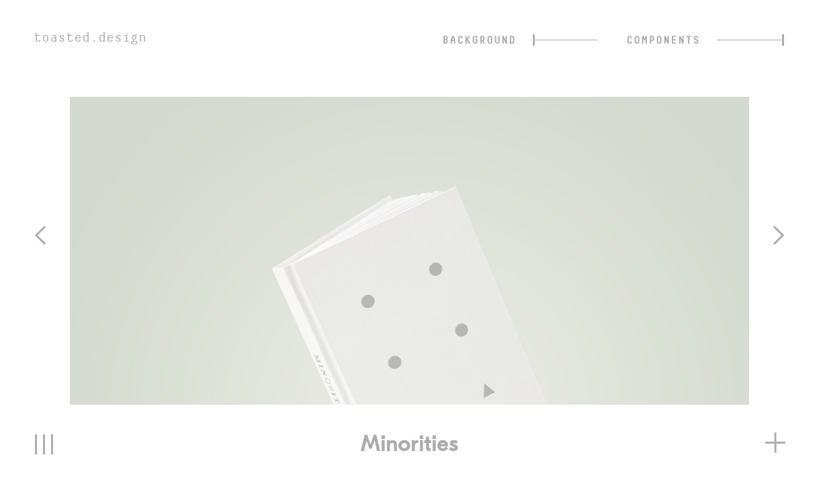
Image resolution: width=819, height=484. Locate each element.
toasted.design (90, 37)
